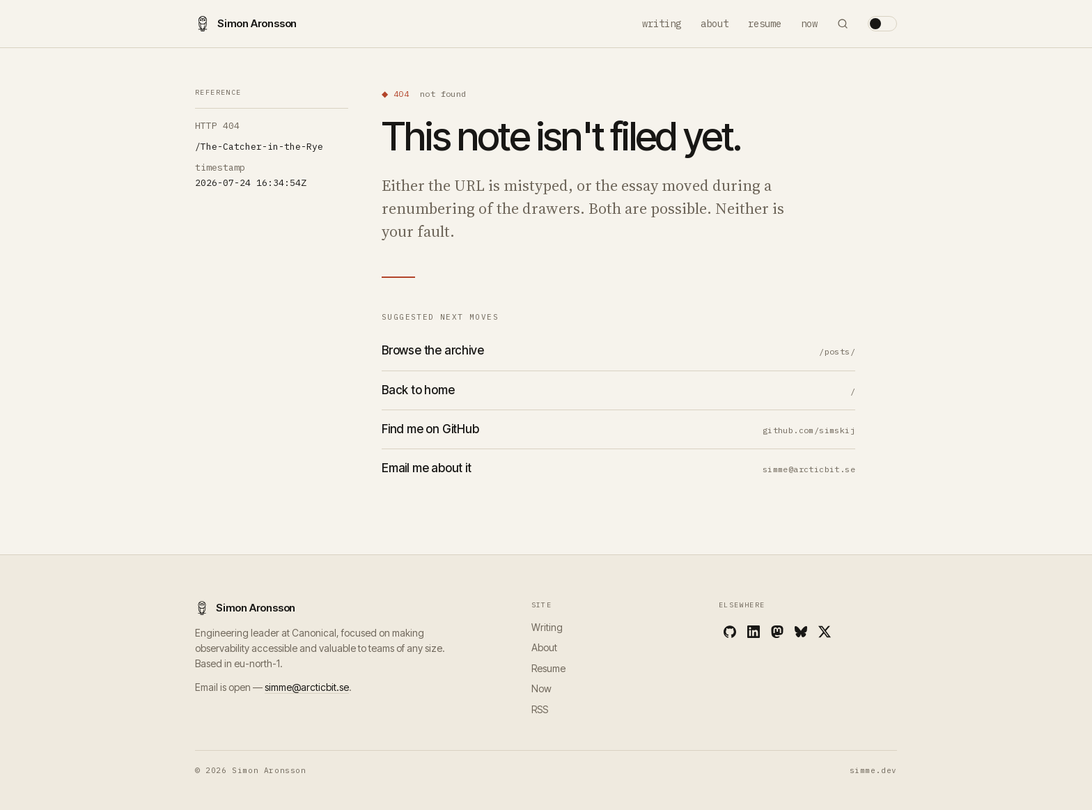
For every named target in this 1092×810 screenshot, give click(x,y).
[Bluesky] (801, 632)
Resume (764, 23)
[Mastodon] (777, 632)
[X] (824, 632)
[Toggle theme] (882, 23)
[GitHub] (730, 632)
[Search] (842, 23)
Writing (661, 23)
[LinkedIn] (753, 632)
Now (809, 23)
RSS (539, 709)
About (714, 23)
